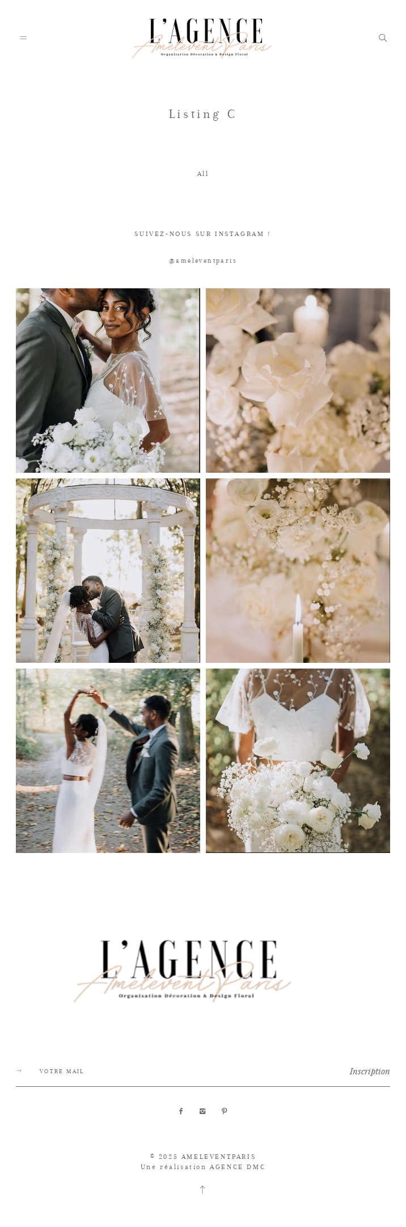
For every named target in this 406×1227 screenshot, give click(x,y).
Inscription (370, 1071)
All (203, 174)
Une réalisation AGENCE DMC (203, 1167)
